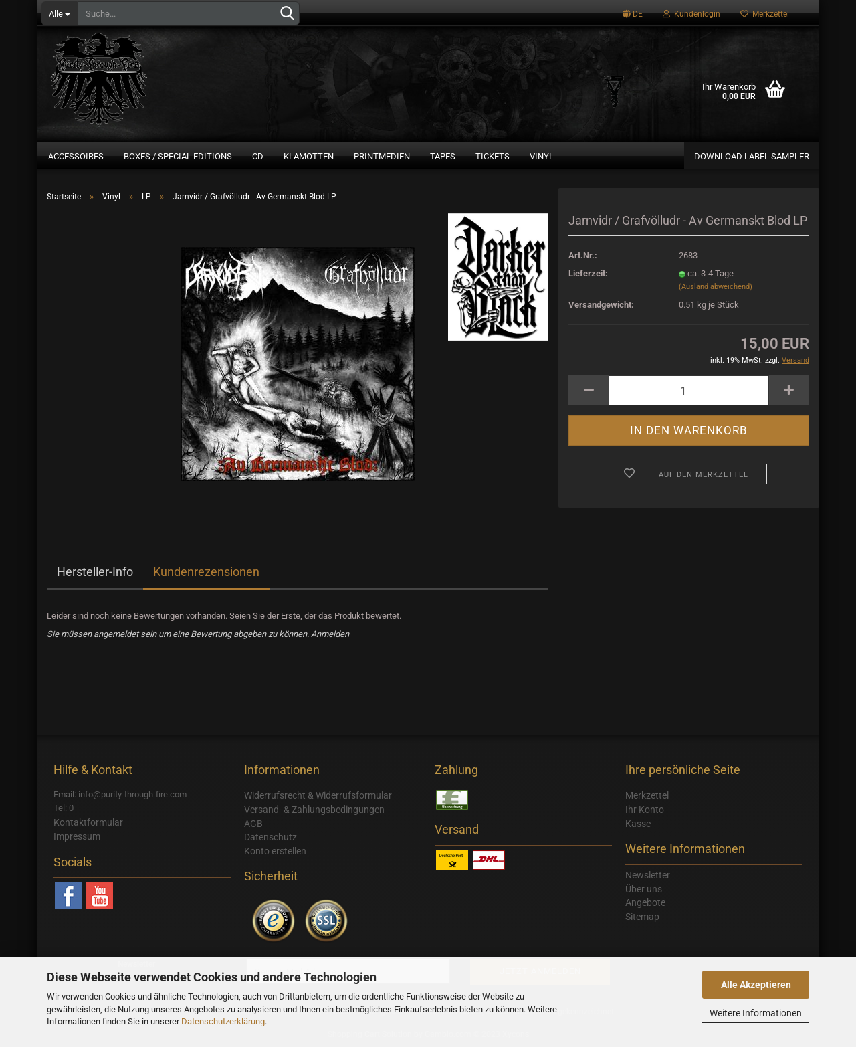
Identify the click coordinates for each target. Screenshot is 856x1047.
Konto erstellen (275, 851)
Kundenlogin (691, 14)
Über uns (643, 889)
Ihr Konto (644, 809)
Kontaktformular (88, 822)
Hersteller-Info (95, 572)
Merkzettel (764, 14)
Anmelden (330, 634)
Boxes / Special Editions (178, 156)
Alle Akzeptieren (756, 984)
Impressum (77, 836)
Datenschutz (270, 837)
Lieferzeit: (588, 273)
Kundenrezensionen (206, 572)
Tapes (442, 156)
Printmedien (382, 156)
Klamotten (309, 156)
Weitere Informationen (756, 1013)
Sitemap (642, 916)
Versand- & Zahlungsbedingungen (314, 809)
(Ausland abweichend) (715, 286)
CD (257, 156)
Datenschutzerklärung (223, 1021)
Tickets (492, 156)
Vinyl (542, 156)
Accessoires (76, 156)
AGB (253, 823)
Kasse (638, 823)
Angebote (645, 902)
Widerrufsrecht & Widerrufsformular (318, 795)
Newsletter (647, 875)
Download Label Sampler (751, 156)
